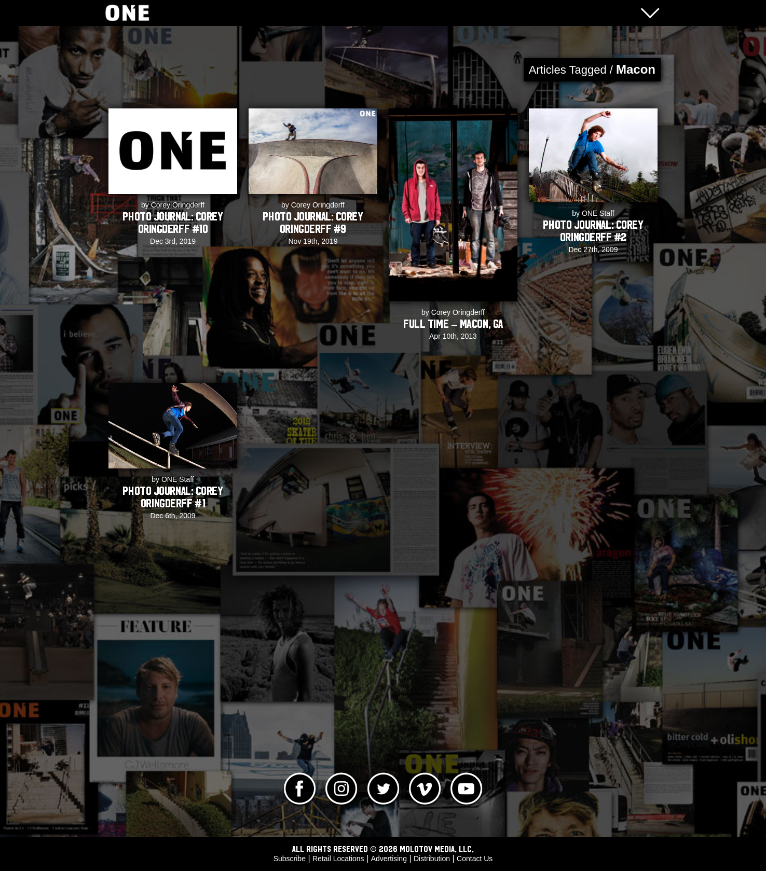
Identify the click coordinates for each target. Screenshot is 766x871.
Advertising (389, 858)
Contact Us (475, 858)
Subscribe (289, 858)
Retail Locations (338, 858)
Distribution (432, 858)
